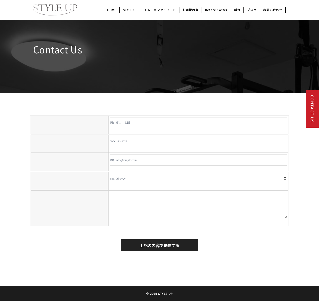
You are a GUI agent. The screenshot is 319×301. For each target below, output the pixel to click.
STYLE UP (130, 10)
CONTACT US (312, 109)
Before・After (216, 10)
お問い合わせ (272, 10)
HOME (111, 10)
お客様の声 (190, 10)
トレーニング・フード (160, 10)
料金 (237, 10)
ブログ (252, 10)
